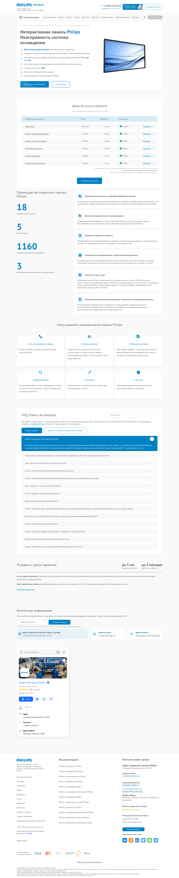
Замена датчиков (32, 156)
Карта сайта (22, 840)
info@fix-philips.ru (130, 785)
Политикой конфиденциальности (70, 626)
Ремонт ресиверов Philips (70, 797)
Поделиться (124, 840)
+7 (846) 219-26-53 (112, 5)
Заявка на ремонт (123, 17)
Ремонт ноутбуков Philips (70, 786)
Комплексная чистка (34, 148)
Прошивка (29, 126)
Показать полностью (26, 589)
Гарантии (95, 17)
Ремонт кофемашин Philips (71, 781)
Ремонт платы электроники (37, 133)
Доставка (85, 17)
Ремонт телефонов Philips (70, 766)
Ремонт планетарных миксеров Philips (76, 792)
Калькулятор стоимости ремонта (31, 821)
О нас (69, 17)
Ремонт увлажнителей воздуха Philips (75, 822)
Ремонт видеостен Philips (70, 807)
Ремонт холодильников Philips (72, 776)
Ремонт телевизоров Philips (71, 771)
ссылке (29, 833)
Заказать (148, 126)
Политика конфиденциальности (89, 862)
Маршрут (26, 699)
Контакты (136, 17)
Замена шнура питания (35, 163)
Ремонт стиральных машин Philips (74, 817)
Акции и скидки (107, 17)
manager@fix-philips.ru (132, 791)
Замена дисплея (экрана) (36, 141)
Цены (61, 17)
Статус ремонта (155, 17)
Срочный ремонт (49, 17)
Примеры (21, 786)
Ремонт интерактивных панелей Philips (76, 812)
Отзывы (77, 17)
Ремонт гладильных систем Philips (74, 802)
